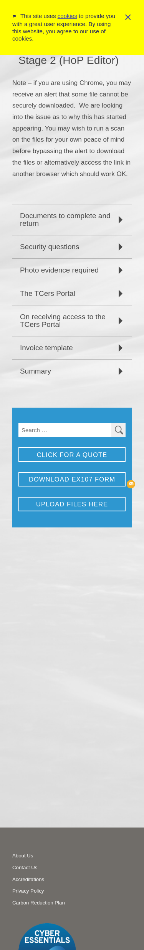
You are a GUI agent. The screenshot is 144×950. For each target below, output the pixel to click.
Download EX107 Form (72, 479)
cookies (67, 10)
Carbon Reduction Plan (38, 903)
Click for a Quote (72, 455)
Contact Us (24, 867)
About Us (22, 856)
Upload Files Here (72, 504)
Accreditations (28, 879)
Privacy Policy (28, 891)
